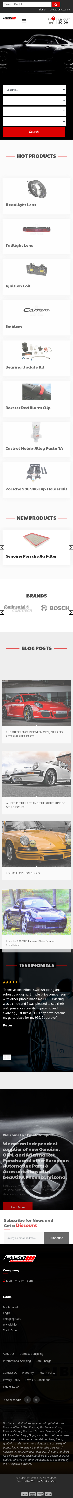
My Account (10, 1307)
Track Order (10, 1330)
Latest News (11, 1387)
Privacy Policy (11, 1380)
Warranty (28, 1372)
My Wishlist (10, 1324)
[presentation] (2, 547)
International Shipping (17, 1361)
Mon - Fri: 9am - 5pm (18, 1280)
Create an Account (60, 9)
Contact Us (10, 1372)
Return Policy (47, 1372)
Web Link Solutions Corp (43, 1481)
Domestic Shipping (31, 1354)
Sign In (42, 9)
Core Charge (43, 1361)
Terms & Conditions (37, 1380)
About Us (9, 1354)
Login (6, 1313)
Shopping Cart (12, 1319)
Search (34, 131)
